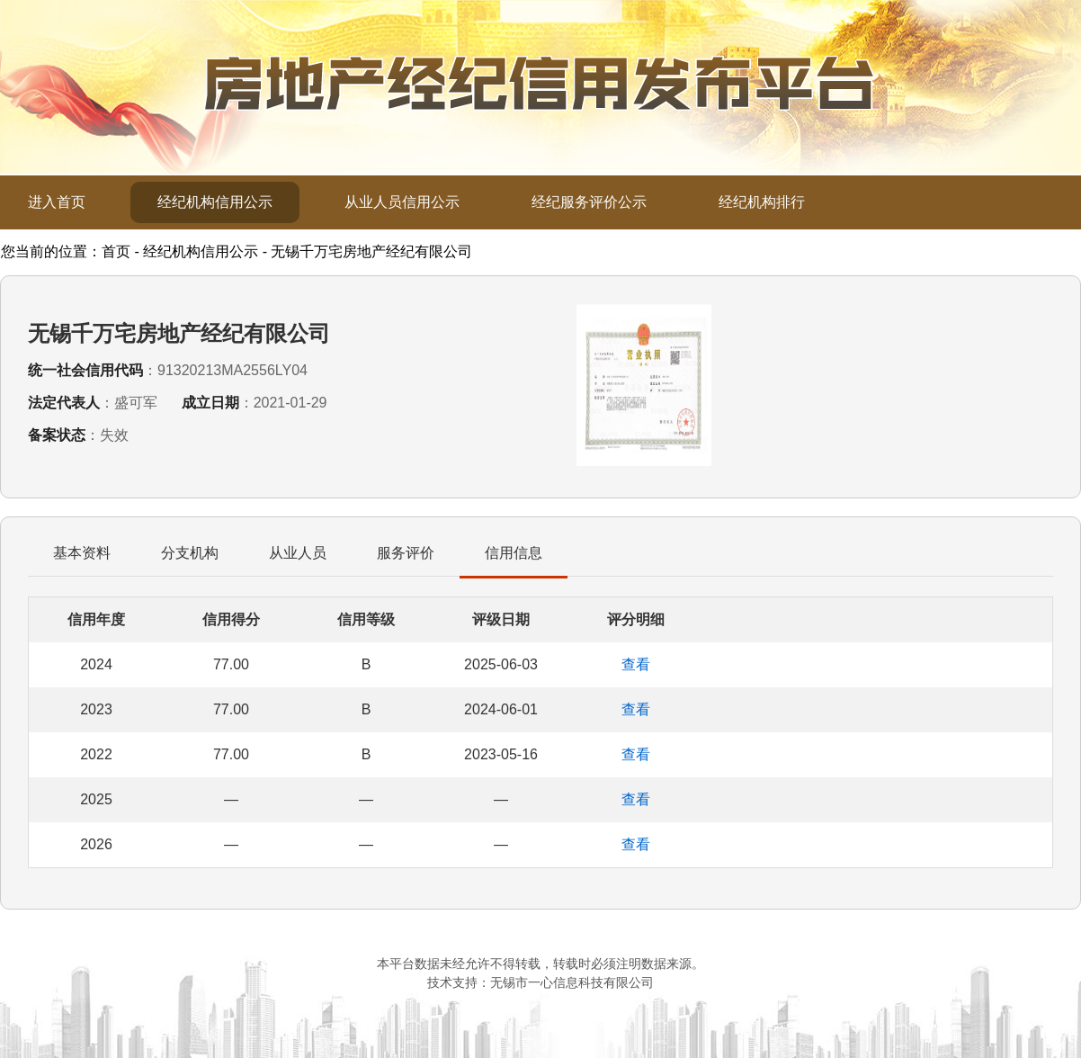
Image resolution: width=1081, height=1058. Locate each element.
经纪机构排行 (762, 202)
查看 (635, 664)
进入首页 (56, 202)
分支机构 (190, 552)
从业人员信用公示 (402, 202)
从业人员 (297, 552)
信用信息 (513, 552)
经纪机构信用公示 (214, 202)
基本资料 (82, 552)
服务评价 (405, 552)
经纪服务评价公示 (589, 202)
